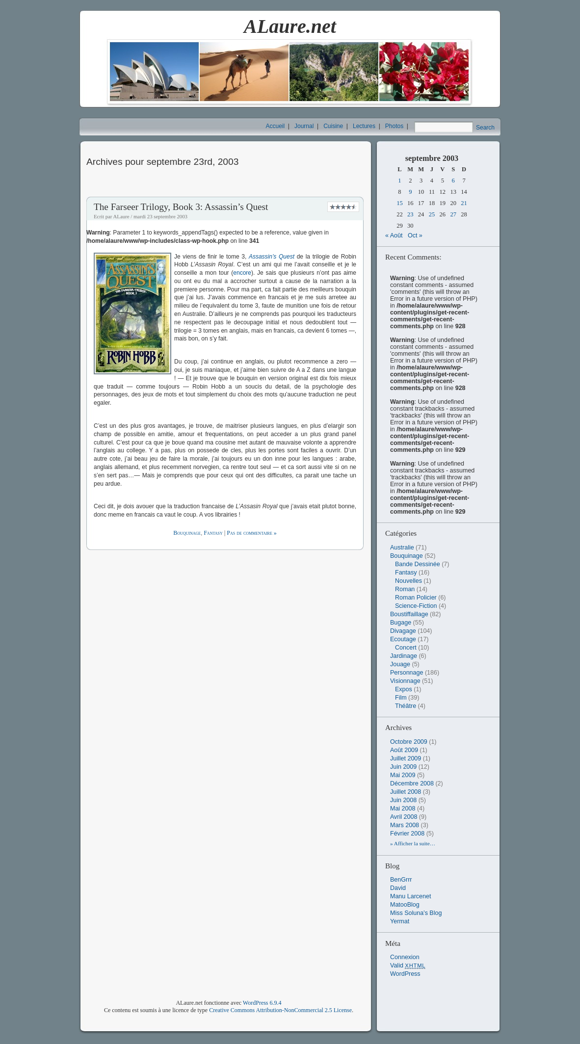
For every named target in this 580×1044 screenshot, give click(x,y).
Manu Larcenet (410, 896)
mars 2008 (404, 825)
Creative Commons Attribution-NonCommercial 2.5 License (280, 1010)
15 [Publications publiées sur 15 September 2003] (399, 203)
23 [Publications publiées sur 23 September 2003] (410, 214)
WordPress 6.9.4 (262, 1002)
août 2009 (404, 750)
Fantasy (213, 532)
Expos (403, 689)
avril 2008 (403, 816)
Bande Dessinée (417, 564)
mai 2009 (402, 775)
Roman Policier (416, 597)
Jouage (400, 664)
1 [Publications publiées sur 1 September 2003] (399, 180)
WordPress (405, 973)
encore (242, 272)
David (398, 888)
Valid (407, 965)
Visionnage (405, 681)
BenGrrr (401, 879)
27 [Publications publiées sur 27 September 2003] (453, 214)
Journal (304, 126)
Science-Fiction (416, 605)
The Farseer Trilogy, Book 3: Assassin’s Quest (181, 207)
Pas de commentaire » (251, 532)
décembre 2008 (412, 783)
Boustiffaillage (409, 614)
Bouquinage (187, 532)
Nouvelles (408, 580)
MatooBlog (405, 904)
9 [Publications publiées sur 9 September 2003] (410, 191)
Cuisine (333, 126)
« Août (393, 235)
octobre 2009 (408, 741)
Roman (405, 589)
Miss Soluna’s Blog (416, 913)
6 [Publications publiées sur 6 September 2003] (453, 180)
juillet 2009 (405, 758)
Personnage (406, 672)
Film (401, 697)
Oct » (415, 235)
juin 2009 (403, 766)
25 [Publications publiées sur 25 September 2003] (432, 214)
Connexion (405, 957)
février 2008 (407, 833)
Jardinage (403, 655)
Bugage (400, 622)
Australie (402, 547)
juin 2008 (403, 800)
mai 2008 (402, 808)
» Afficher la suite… (412, 843)
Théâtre (405, 706)
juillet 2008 (405, 791)
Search (485, 127)
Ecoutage (403, 639)
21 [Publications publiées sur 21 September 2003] (464, 203)
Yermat (399, 921)
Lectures (364, 126)
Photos (394, 126)
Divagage (403, 630)
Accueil (275, 126)
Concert (406, 647)
